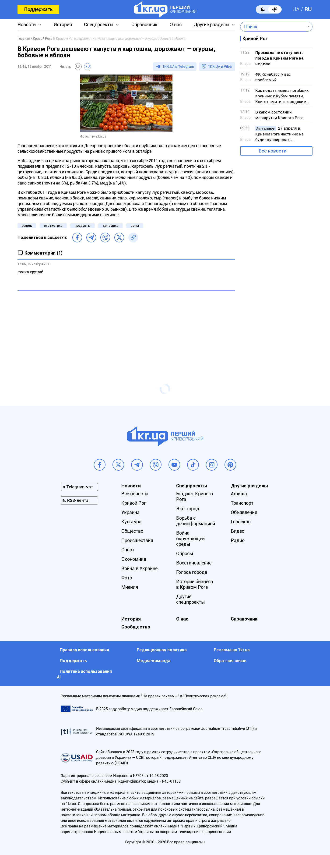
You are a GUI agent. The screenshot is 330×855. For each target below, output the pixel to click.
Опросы (184, 553)
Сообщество (135, 627)
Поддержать (38, 9)
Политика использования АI (84, 674)
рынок (27, 225)
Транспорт (242, 503)
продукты (82, 225)
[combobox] (273, 26)
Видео (237, 531)
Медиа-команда (153, 660)
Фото (126, 578)
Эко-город (187, 508)
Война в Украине (139, 568)
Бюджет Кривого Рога (194, 496)
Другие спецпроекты (190, 599)
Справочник (144, 24)
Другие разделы (211, 24)
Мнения (129, 587)
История (63, 24)
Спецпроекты (98, 24)
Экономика (133, 559)
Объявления (244, 512)
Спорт (127, 550)
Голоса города (191, 572)
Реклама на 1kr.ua (232, 649)
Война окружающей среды (190, 538)
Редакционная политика (162, 649)
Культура (131, 522)
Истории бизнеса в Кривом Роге (194, 584)
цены (134, 225)
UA (296, 9)
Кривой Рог (133, 503)
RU (308, 9)
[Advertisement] (126, 328)
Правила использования (84, 649)
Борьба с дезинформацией (195, 520)
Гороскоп (241, 522)
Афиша (239, 494)
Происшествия (137, 540)
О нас (176, 24)
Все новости (272, 151)
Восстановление (193, 563)
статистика (53, 225)
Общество (132, 531)
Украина (130, 512)
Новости (27, 24)
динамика (110, 225)
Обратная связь (230, 660)
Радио (238, 540)
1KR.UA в (178, 66)
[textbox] (273, 26)
